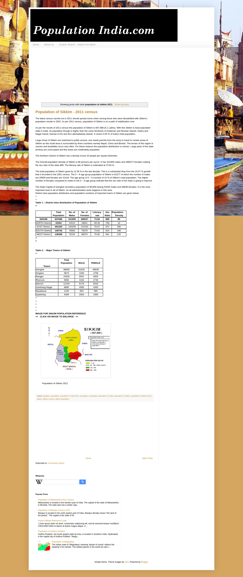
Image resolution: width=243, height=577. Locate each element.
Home (36, 44)
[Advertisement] (117, 74)
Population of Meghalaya (63, 542)
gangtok (46, 396)
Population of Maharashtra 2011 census (56, 500)
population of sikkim (122, 396)
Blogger (144, 562)
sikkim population (62, 399)
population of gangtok (88, 396)
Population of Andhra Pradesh (51, 531)
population (55, 396)
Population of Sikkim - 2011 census (66, 112)
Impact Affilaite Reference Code (52, 521)
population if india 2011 (69, 396)
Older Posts (147, 458)
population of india (105, 396)
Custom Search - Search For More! (77, 44)
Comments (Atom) (56, 463)
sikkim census (48, 399)
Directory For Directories (18, 1)
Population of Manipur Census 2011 (54, 510)
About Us (49, 44)
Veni (127, 562)
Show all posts (121, 104)
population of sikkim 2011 (141, 396)
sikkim (39, 399)
